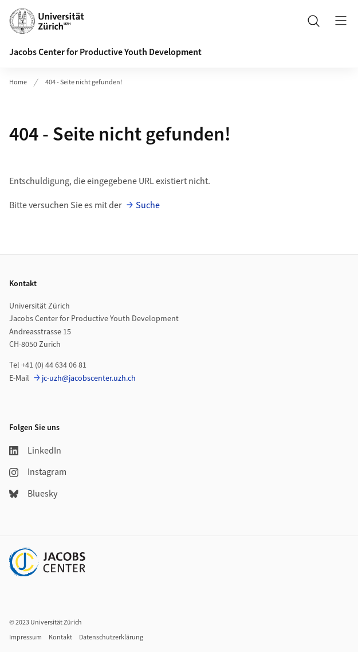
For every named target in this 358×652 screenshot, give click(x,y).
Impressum (25, 637)
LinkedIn (35, 450)
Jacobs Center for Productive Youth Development (105, 52)
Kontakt (60, 637)
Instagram (37, 472)
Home (18, 82)
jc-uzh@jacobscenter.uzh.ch (89, 378)
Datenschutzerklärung (111, 637)
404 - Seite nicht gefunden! (83, 82)
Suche (148, 205)
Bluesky (33, 493)
